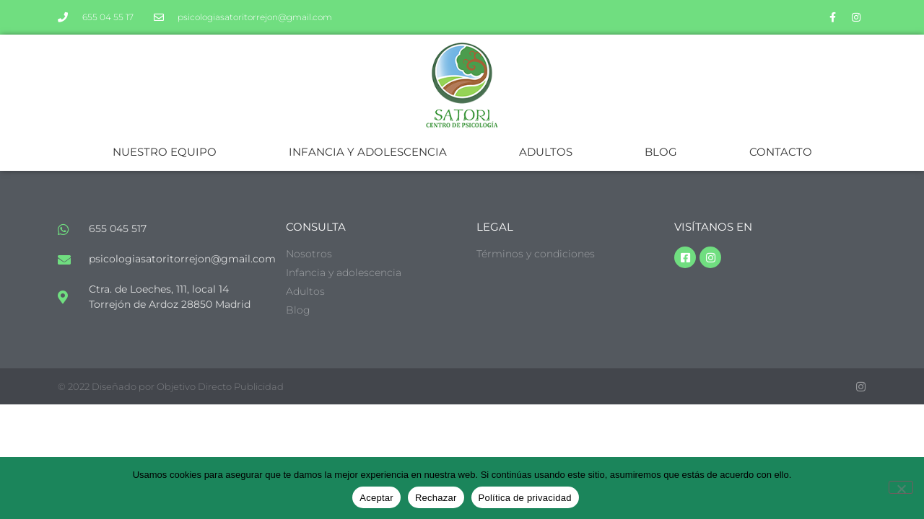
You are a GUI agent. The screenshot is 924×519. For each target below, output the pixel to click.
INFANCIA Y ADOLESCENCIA (368, 152)
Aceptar (376, 497)
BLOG (661, 152)
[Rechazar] (901, 487)
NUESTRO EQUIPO (165, 152)
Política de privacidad (525, 497)
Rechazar (436, 497)
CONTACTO (780, 152)
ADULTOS (545, 152)
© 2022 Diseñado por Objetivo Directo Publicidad (171, 386)
